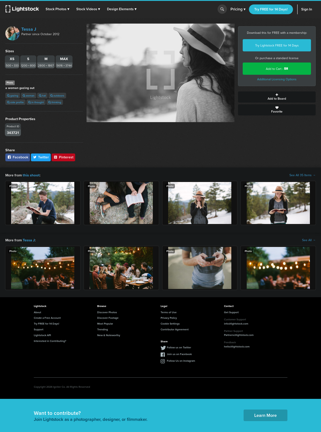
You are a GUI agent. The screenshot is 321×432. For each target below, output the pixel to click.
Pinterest (63, 157)
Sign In (306, 9)
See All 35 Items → (302, 175)
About (37, 312)
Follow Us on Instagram (181, 360)
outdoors (57, 95)
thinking (54, 102)
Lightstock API (42, 335)
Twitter (41, 157)
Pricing (237, 9)
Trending (102, 329)
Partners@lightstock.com (239, 334)
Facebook (17, 157)
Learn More (265, 415)
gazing (12, 95)
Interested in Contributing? (50, 340)
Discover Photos (107, 312)
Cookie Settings (170, 323)
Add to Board (276, 97)
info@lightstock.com (236, 323)
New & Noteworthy (108, 335)
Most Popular (105, 323)
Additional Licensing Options (277, 79)
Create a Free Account (47, 317)
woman (28, 95)
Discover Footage (108, 317)
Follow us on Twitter (179, 347)
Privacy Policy (169, 317)
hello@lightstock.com (237, 346)
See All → (309, 240)
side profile (15, 102)
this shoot (30, 175)
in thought (36, 102)
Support (38, 329)
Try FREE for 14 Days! (271, 9)
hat (42, 95)
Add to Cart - (277, 68)
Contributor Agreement (175, 329)
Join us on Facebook (179, 353)
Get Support (231, 312)
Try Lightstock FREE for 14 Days (277, 45)
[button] (57, 9)
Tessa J (28, 29)
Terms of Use (169, 312)
